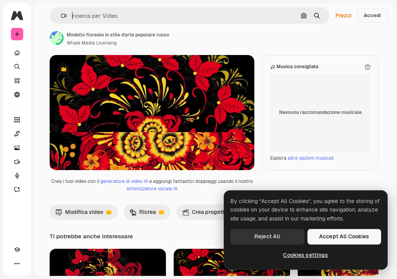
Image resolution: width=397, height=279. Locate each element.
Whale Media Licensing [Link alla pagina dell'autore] (92, 43)
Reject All (267, 236)
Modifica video (83, 253)
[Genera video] (17, 161)
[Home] (17, 52)
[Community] (17, 94)
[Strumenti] (17, 120)
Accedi (372, 15)
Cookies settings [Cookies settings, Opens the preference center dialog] (305, 254)
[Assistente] (17, 189)
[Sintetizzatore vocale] (17, 175)
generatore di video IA (124, 221)
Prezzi (343, 15)
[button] (60, 16)
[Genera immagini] (17, 147)
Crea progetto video (216, 253)
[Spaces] (17, 133)
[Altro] (17, 263)
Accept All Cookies (344, 236)
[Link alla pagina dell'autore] (57, 38)
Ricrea (146, 253)
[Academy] (17, 249)
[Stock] (17, 80)
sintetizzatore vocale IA (152, 229)
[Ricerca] (17, 66)
